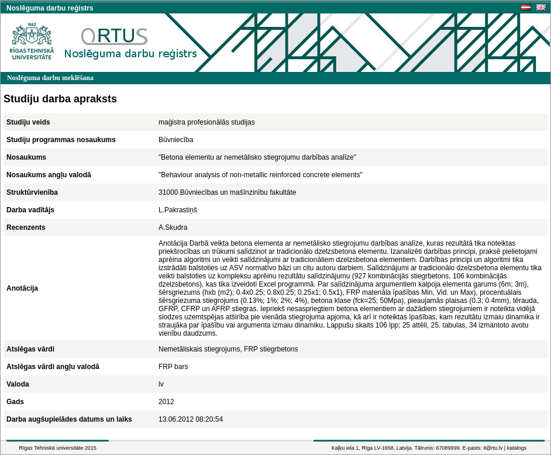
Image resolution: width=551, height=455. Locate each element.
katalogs (517, 448)
